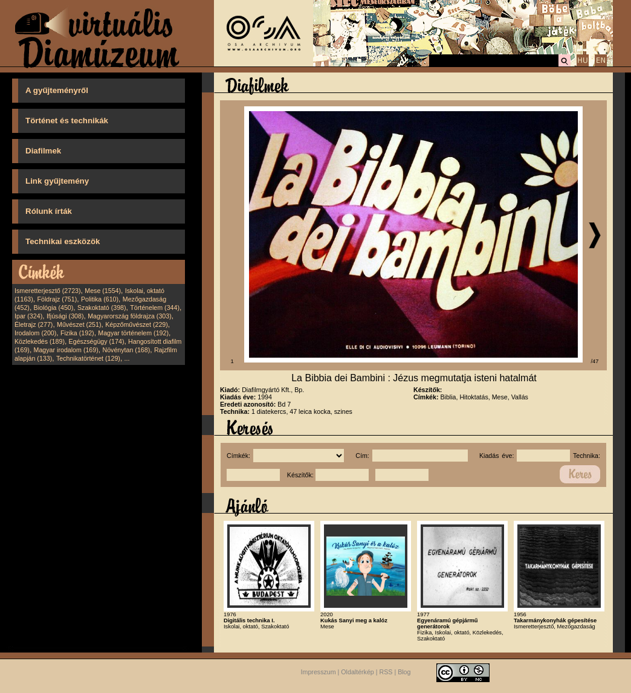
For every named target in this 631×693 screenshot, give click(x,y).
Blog (404, 671)
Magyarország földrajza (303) (130, 316)
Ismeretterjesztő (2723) (48, 290)
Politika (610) (99, 299)
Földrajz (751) (57, 299)
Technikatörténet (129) (88, 358)
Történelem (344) (155, 307)
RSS (386, 671)
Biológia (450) (54, 307)
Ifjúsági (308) (65, 316)
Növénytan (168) (126, 349)
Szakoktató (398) (101, 307)
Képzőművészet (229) (136, 324)
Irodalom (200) (35, 333)
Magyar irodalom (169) (66, 349)
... (127, 358)
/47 (595, 361)
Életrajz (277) (34, 324)
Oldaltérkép (357, 671)
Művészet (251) (79, 324)
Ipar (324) (28, 316)
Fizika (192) (77, 333)
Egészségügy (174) (97, 341)
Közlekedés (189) (40, 341)
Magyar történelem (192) (133, 333)
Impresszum (318, 671)
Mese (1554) (103, 290)
